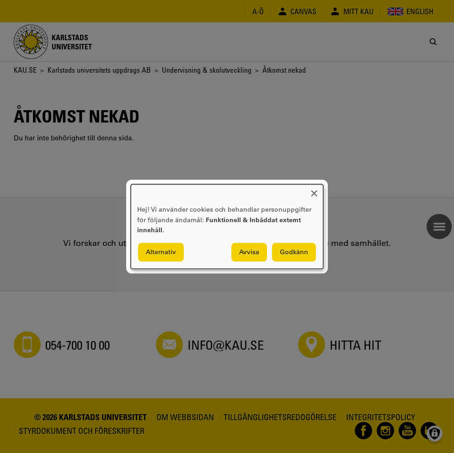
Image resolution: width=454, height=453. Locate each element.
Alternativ (161, 252)
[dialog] (227, 226)
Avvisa (249, 252)
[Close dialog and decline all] (314, 190)
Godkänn (294, 252)
